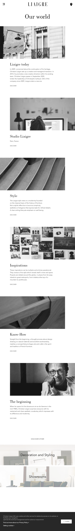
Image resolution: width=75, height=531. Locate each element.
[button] (4, 4)
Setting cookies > (8, 525)
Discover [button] (13, 86)
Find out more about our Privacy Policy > (16, 522)
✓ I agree (66, 521)
